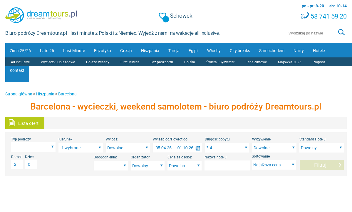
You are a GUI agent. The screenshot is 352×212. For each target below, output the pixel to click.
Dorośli (16, 156)
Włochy (214, 50)
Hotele (319, 50)
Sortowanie (261, 156)
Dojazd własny (97, 61)
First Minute (129, 61)
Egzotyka (102, 50)
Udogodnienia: (105, 157)
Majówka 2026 (289, 61)
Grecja (126, 50)
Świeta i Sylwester (220, 61)
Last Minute (74, 50)
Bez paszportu (161, 61)
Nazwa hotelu (216, 157)
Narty (299, 50)
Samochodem (271, 50)
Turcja (174, 50)
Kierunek (65, 139)
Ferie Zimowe (256, 61)
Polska (189, 61)
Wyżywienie (261, 139)
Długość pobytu (217, 139)
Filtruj (320, 165)
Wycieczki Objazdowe (58, 61)
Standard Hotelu (312, 139)
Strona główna (18, 94)
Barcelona (67, 94)
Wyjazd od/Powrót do (170, 139)
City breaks (240, 50)
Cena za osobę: (179, 157)
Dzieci (29, 156)
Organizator (140, 157)
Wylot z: (112, 139)
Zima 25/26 (20, 50)
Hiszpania (150, 50)
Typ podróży (21, 139)
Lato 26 (47, 50)
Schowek (175, 16)
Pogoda (319, 61)
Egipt (193, 50)
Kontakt (17, 70)
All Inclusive (20, 61)
